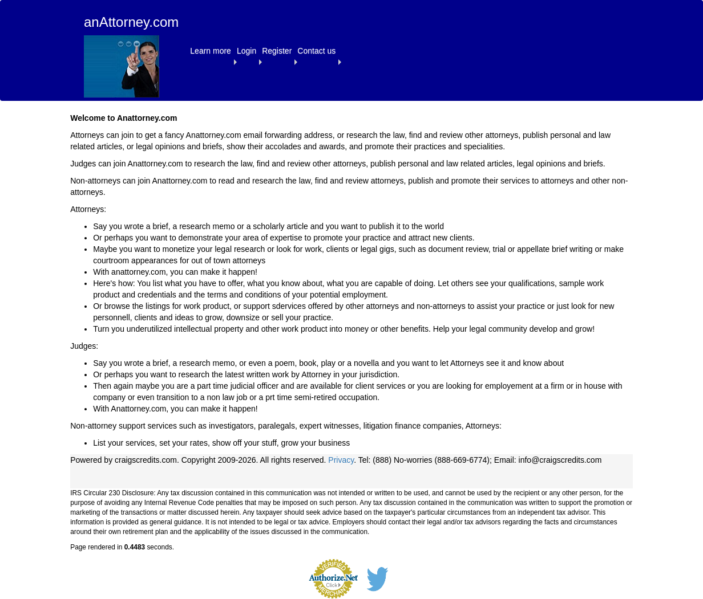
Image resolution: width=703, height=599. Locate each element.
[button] (210, 50)
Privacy (341, 459)
